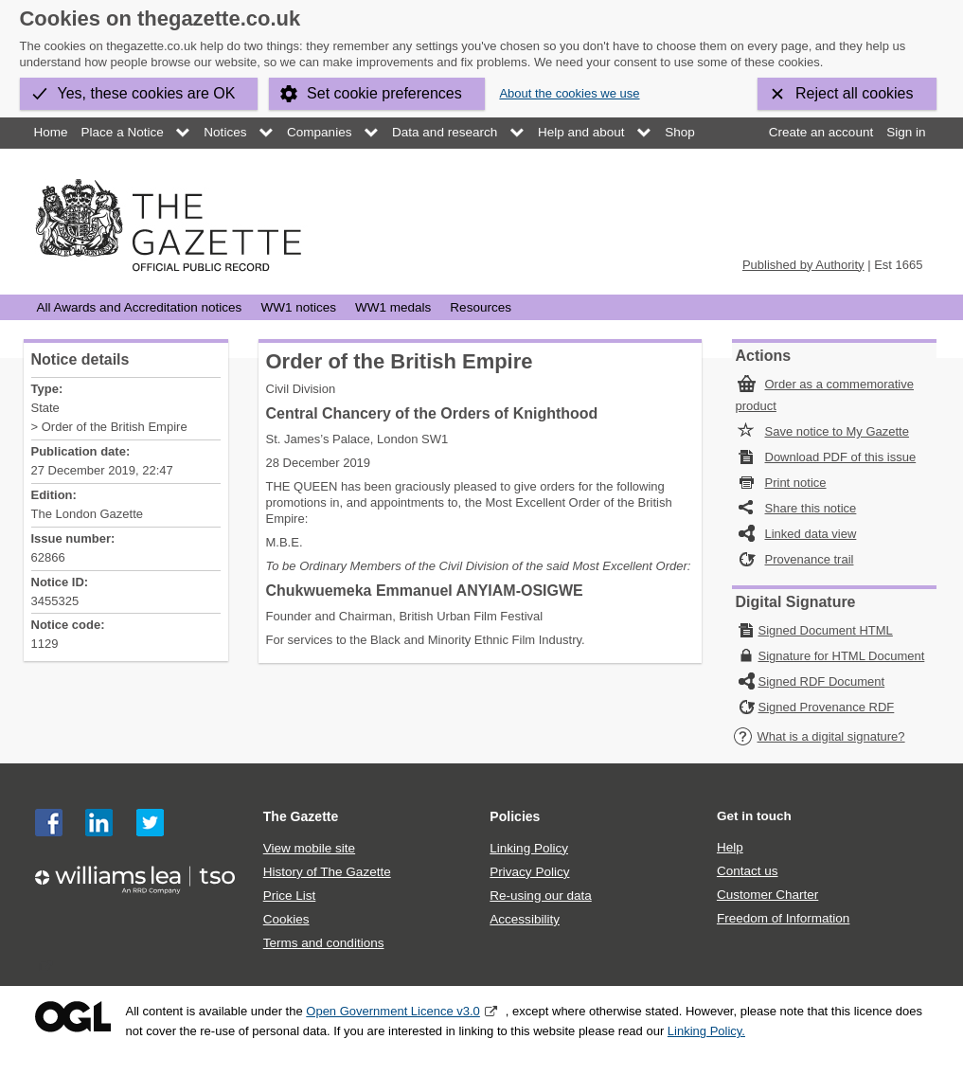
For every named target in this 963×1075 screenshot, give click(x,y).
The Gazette (301, 816)
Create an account (821, 132)
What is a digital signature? (819, 736)
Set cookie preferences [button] (384, 93)
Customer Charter (767, 894)
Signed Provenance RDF (826, 707)
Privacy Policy (529, 872)
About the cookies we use (569, 93)
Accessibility (525, 919)
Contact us (747, 871)
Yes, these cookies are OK (147, 93)
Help (730, 847)
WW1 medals (393, 307)
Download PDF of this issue (841, 457)
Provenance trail (809, 559)
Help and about (581, 132)
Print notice (796, 482)
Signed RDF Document (821, 681)
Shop (680, 132)
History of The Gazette (327, 872)
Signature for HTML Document (841, 656)
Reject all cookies (854, 93)
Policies (515, 816)
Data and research (444, 132)
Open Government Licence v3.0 (393, 1011)
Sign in (905, 132)
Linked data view (811, 534)
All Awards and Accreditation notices (139, 307)
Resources (480, 307)
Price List (289, 895)
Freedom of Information (783, 918)
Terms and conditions (323, 943)
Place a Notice (122, 132)
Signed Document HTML (825, 630)
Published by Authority (803, 265)
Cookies (286, 919)
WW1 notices (298, 307)
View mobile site (309, 848)
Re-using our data (540, 895)
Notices (225, 132)
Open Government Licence (73, 1016)
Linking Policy (529, 848)
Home (51, 132)
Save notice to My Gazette (837, 431)
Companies (319, 132)
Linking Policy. (706, 1031)
